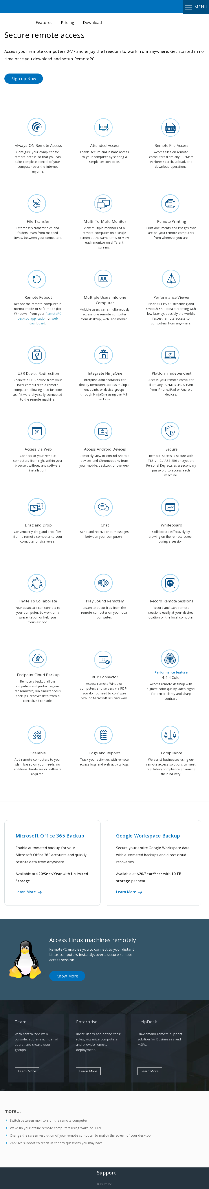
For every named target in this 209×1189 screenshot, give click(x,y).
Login (150, 19)
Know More (67, 976)
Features (44, 22)
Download (92, 22)
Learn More (28, 892)
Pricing (67, 22)
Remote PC (23, 6)
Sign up (172, 22)
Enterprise (87, 1022)
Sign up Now (23, 78)
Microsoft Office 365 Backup (50, 835)
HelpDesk (147, 1022)
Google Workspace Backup (148, 835)
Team (20, 1022)
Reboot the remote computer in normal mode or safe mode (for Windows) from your (38, 309)
